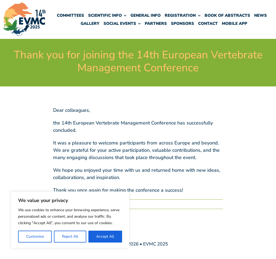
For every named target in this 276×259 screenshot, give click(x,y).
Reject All (70, 236)
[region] (70, 219)
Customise (35, 236)
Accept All (105, 236)
